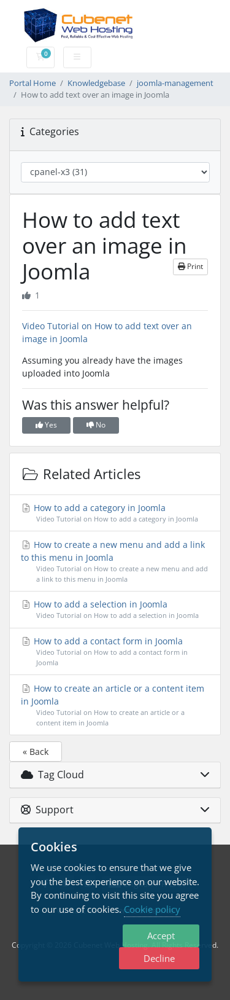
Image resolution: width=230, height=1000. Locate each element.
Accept (161, 935)
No (95, 425)
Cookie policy (152, 909)
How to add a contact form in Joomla (115, 651)
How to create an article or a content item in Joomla (115, 705)
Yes (46, 425)
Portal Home (32, 83)
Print (190, 266)
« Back (35, 751)
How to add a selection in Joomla (115, 609)
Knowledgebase (96, 83)
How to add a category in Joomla (115, 513)
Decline (159, 958)
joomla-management (175, 83)
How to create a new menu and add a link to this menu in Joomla (115, 562)
